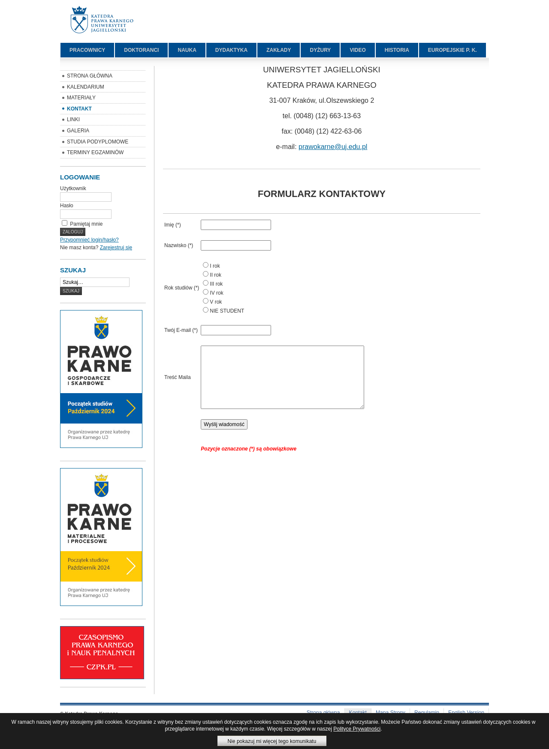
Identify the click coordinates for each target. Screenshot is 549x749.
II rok (215, 275)
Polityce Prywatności (356, 729)
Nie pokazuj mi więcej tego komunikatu (272, 741)
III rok (216, 284)
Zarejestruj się (116, 248)
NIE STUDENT (227, 311)
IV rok (216, 293)
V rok (216, 302)
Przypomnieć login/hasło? (89, 240)
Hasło (66, 206)
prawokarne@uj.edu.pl (333, 146)
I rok (215, 266)
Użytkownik (73, 188)
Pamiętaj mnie (86, 224)
